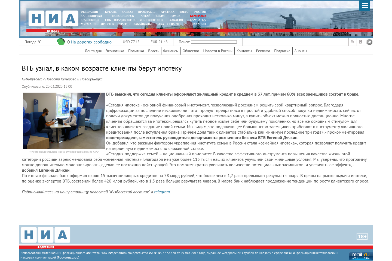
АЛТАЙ (146, 15)
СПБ (108, 19)
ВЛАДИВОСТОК (125, 19)
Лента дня (93, 50)
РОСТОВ (200, 11)
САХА (160, 24)
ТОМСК (176, 15)
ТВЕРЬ (183, 11)
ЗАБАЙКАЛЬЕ (143, 24)
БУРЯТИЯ (123, 24)
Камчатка (197, 19)
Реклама (263, 50)
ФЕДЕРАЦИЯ (89, 11)
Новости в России (217, 50)
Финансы (171, 50)
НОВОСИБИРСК (123, 15)
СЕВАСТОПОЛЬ (177, 24)
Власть (153, 50)
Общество (191, 50)
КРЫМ (160, 15)
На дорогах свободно (91, 42)
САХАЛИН (199, 24)
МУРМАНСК (89, 24)
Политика (136, 50)
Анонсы (301, 50)
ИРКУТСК (107, 24)
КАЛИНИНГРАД (91, 15)
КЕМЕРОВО (198, 15)
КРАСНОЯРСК (90, 19)
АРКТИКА (167, 11)
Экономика (115, 50)
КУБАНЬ (111, 11)
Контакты (244, 50)
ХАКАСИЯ (176, 19)
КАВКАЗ (127, 11)
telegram (162, 191)
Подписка (282, 50)
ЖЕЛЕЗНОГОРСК (151, 19)
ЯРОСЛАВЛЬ (146, 11)
